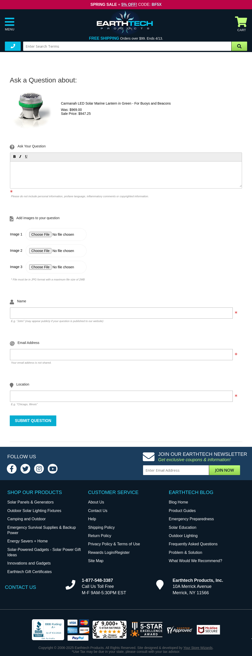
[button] (14, 156)
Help (92, 519)
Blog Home (178, 502)
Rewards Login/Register (109, 552)
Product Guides (182, 511)
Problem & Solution (185, 552)
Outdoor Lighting (183, 536)
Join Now (224, 470)
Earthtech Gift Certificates (29, 572)
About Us (96, 502)
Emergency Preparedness (191, 519)
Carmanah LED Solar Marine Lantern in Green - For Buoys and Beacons (116, 103)
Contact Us (97, 511)
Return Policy (99, 536)
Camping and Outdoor (26, 519)
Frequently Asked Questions (193, 544)
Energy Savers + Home (27, 541)
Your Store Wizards (198, 648)
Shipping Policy (101, 527)
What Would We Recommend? (195, 561)
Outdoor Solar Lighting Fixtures (34, 511)
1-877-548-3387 (97, 580)
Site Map (95, 561)
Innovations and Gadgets (29, 563)
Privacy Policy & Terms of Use (114, 544)
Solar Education (182, 527)
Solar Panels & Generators (30, 502)
